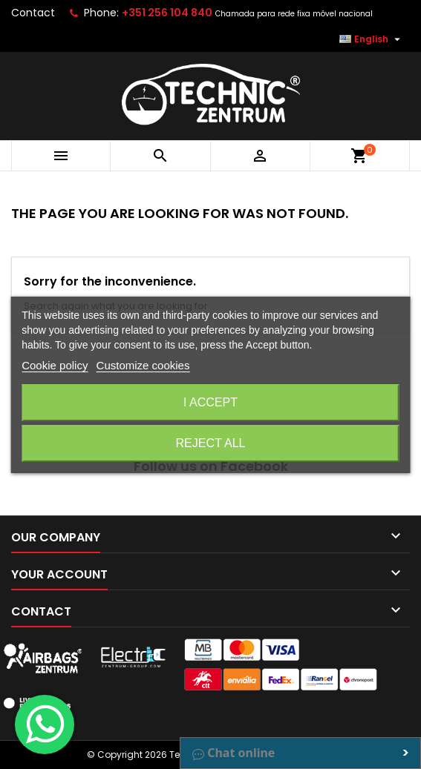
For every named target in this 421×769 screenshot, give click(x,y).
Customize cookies (143, 365)
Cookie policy (55, 365)
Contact (33, 12)
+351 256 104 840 (167, 12)
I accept (210, 402)
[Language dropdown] (371, 39)
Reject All (211, 443)
